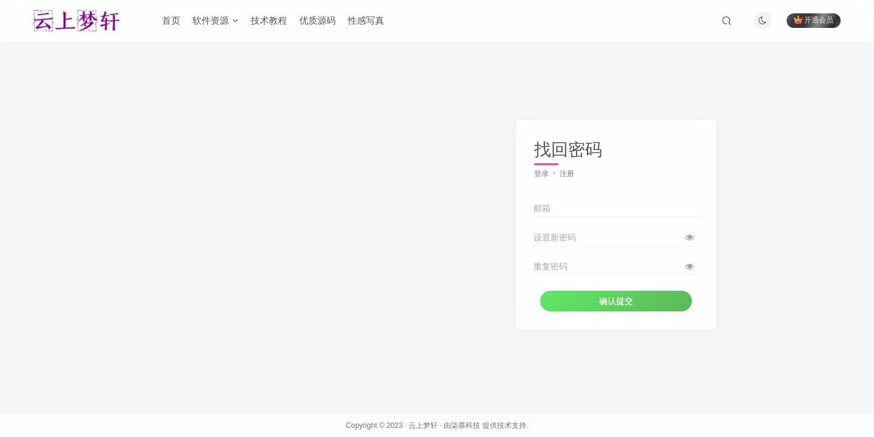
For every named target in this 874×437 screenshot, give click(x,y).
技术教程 (269, 20)
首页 (171, 20)
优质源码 (317, 20)
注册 (567, 173)
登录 (541, 173)
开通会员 (813, 19)
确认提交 (616, 301)
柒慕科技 (465, 425)
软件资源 (215, 20)
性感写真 (366, 20)
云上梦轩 (423, 425)
